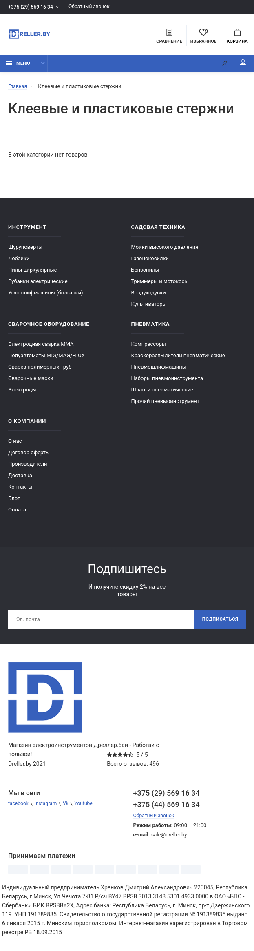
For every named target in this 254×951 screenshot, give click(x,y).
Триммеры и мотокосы (160, 284)
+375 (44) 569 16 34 (166, 809)
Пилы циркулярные (32, 273)
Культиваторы (149, 307)
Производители (27, 467)
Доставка (20, 478)
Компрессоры (148, 347)
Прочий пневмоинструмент (165, 404)
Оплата (17, 512)
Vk (69, 808)
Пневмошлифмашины (158, 370)
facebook (19, 808)
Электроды (22, 392)
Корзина (237, 37)
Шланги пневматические (162, 392)
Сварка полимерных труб (39, 370)
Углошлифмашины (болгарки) (45, 295)
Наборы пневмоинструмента (167, 381)
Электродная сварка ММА (41, 347)
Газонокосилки (150, 261)
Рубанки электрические (38, 284)
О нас (15, 444)
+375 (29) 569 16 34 (32, 7)
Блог (14, 501)
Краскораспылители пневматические (178, 358)
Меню (18, 66)
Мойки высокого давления (165, 250)
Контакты (20, 490)
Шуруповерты (25, 250)
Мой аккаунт (237, 65)
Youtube (89, 808)
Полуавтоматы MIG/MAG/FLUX (46, 358)
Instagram (48, 808)
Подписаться (218, 623)
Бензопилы (145, 273)
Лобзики (18, 261)
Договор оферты (29, 455)
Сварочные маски (30, 381)
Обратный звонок (95, 7)
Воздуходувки (148, 295)
